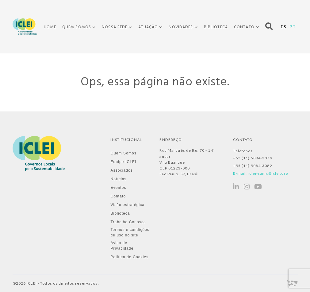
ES (283, 26)
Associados (121, 170)
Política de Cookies (129, 257)
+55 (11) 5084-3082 (252, 165)
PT (292, 26)
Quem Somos (76, 27)
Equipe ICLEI (123, 162)
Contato (244, 27)
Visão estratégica (127, 205)
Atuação (148, 27)
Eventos (118, 187)
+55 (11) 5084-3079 (252, 158)
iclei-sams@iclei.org (268, 173)
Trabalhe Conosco (128, 222)
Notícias (118, 179)
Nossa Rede (114, 27)
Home (50, 27)
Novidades (181, 27)
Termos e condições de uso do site (129, 232)
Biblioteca (216, 27)
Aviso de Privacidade (121, 246)
